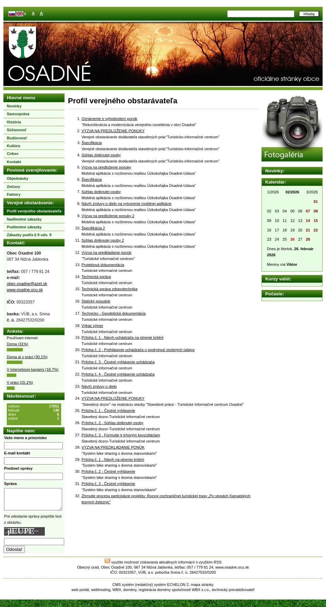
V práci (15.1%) (20, 382)
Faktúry (13, 194)
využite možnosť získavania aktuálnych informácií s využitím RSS (163, 566)
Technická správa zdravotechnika (110, 289)
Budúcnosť (17, 138)
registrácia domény (155, 594)
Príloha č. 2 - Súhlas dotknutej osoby (112, 423)
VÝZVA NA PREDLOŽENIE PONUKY (113, 131)
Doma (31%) (17, 344)
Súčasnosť (16, 130)
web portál (80, 594)
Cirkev (12, 154)
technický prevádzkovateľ (233, 594)
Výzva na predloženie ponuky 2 (108, 216)
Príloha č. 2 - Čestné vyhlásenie (108, 471)
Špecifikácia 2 (93, 228)
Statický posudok (96, 301)
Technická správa (96, 277)
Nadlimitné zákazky (24, 219)
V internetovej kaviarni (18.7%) (32, 369)
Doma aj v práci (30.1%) (27, 357)
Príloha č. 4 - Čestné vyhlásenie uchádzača (118, 374)
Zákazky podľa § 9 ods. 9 (29, 235)
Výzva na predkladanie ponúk (106, 252)
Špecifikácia (92, 143)
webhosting (100, 594)
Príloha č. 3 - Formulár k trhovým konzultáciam (121, 435)
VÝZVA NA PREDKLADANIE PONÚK (113, 447)
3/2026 (312, 192)
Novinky (14, 106)
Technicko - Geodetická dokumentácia (114, 313)
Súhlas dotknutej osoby (101, 155)
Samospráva (18, 114)
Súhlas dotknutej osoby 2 (103, 240)
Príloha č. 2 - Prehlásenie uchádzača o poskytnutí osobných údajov (138, 350)
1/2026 (273, 192)
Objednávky (17, 178)
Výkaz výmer (92, 326)
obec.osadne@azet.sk (27, 283)
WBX (116, 594)
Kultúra (13, 146)
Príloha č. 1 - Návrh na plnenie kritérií (113, 459)
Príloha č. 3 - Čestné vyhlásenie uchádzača (118, 362)
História (14, 122)
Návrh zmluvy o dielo (99, 386)
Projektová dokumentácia (103, 265)
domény (130, 594)
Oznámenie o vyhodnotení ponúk (109, 119)
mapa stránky (202, 589)
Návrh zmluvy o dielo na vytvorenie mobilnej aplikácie (126, 204)
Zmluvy (13, 187)
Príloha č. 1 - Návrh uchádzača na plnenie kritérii (122, 337)
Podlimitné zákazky (24, 227)
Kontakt (14, 162)
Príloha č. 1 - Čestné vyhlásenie (108, 411)
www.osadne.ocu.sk (25, 290)
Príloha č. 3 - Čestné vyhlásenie (108, 484)
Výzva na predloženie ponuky (106, 167)
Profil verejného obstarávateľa (34, 211)
